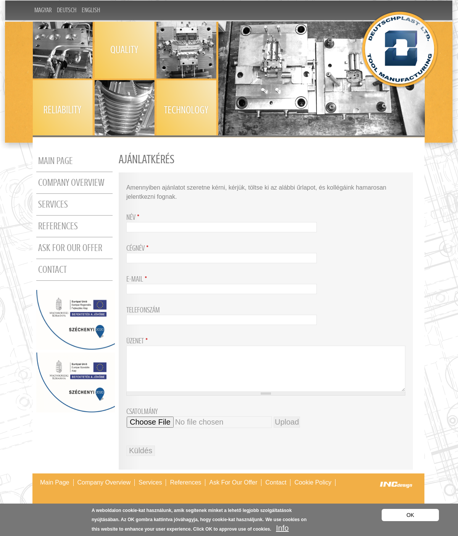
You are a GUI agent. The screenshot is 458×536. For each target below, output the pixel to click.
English (91, 10)
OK (410, 515)
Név (132, 217)
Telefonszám (143, 310)
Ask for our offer (70, 248)
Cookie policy (312, 482)
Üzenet (137, 340)
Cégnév (137, 248)
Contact (52, 269)
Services (53, 204)
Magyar (43, 10)
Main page (55, 161)
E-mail (136, 279)
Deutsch (66, 10)
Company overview (71, 182)
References (58, 226)
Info (282, 528)
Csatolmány (142, 411)
